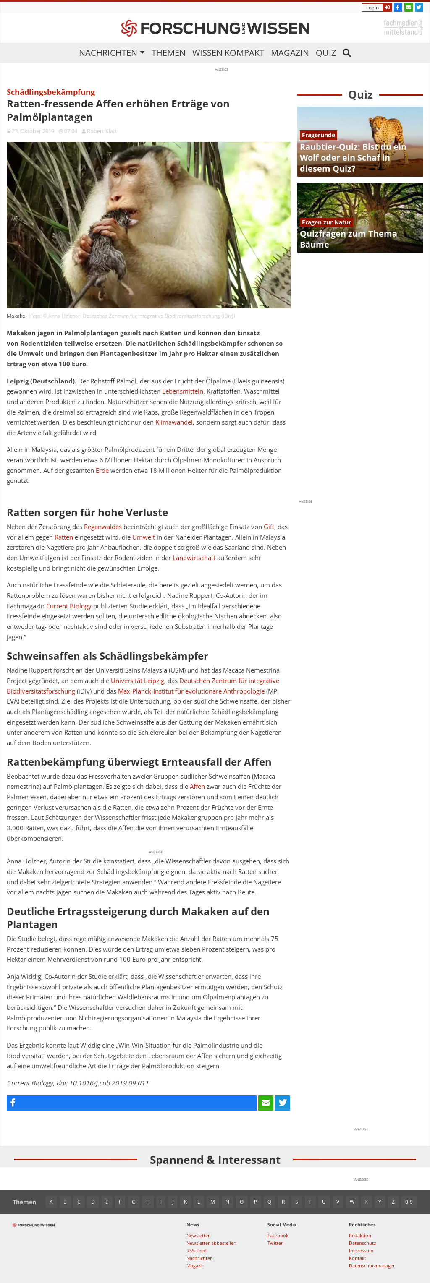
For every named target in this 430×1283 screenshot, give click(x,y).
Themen (169, 52)
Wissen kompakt (228, 52)
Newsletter (198, 1235)
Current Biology (69, 606)
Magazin (290, 52)
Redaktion (360, 1235)
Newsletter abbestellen (211, 1243)
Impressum (361, 1250)
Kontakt (357, 1258)
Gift (269, 526)
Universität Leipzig (137, 680)
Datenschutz (362, 1243)
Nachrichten (108, 52)
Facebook (277, 1235)
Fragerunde (318, 135)
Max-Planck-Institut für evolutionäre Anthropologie (191, 691)
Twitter (275, 1243)
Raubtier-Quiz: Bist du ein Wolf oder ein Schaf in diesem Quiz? (353, 157)
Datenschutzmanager (372, 1265)
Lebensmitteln (182, 391)
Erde (102, 470)
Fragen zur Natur (326, 222)
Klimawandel (174, 422)
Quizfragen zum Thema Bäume (348, 239)
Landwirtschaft (194, 557)
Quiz (326, 52)
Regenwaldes (103, 526)
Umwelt (143, 537)
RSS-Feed (196, 1250)
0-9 (409, 1201)
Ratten (64, 537)
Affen (197, 786)
